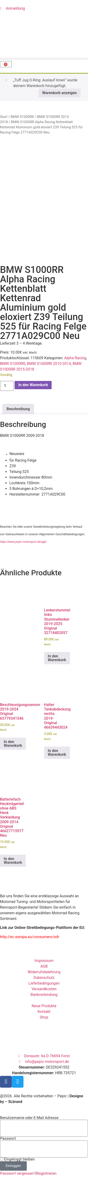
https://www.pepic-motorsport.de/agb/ (23, 541)
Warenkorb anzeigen (59, 93)
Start (4, 117)
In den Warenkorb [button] (57, 658)
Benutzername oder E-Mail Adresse (29, 1118)
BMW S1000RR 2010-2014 (49, 363)
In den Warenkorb (33, 385)
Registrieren (47, 1173)
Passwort (8, 1138)
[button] (44, 59)
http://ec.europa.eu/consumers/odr (29, 937)
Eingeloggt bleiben (17, 1159)
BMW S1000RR (22, 117)
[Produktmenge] (7, 386)
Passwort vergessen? (18, 1173)
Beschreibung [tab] (18, 409)
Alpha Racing (75, 358)
